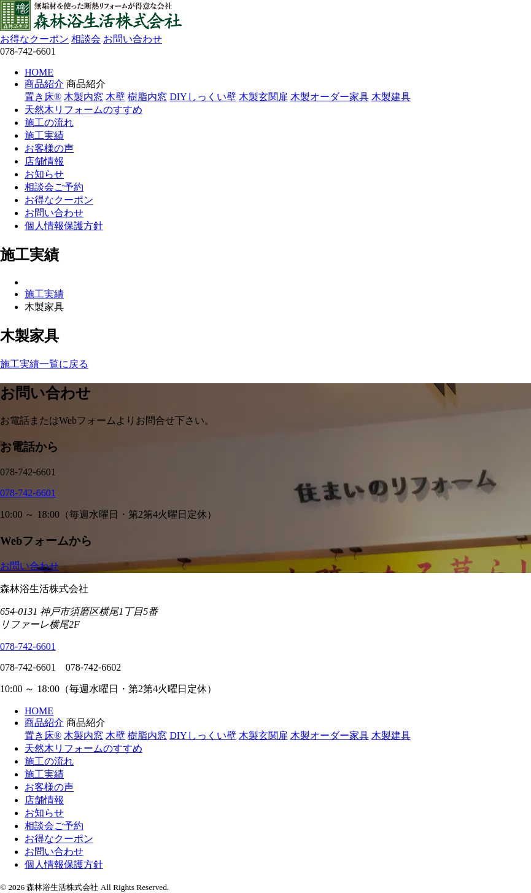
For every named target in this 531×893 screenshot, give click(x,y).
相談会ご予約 (54, 187)
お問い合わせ (132, 39)
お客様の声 (49, 148)
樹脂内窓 (147, 97)
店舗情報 (44, 161)
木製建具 (391, 97)
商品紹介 (44, 84)
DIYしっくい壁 (202, 97)
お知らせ (44, 174)
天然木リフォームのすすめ (83, 109)
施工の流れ (49, 122)
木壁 (115, 97)
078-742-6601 (28, 493)
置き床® (43, 97)
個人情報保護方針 (64, 225)
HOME (39, 72)
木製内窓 (83, 97)
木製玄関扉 (263, 97)
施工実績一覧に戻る (44, 364)
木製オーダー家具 (329, 97)
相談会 (86, 39)
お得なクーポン (34, 39)
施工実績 (44, 135)
